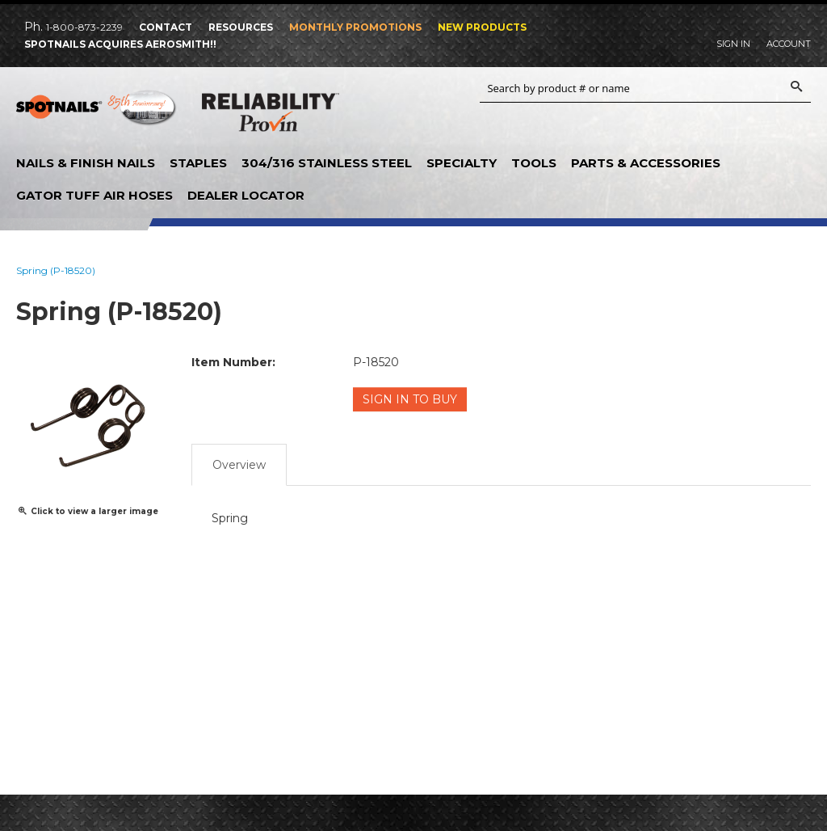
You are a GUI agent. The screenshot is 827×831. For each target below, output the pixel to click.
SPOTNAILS (97, 113)
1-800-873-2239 (84, 27)
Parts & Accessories (645, 163)
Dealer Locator (245, 195)
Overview (239, 465)
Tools (533, 163)
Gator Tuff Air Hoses (94, 195)
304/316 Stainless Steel (326, 163)
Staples (198, 163)
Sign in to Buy (410, 399)
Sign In (733, 43)
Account (788, 43)
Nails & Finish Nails (85, 163)
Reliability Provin (270, 115)
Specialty (461, 163)
